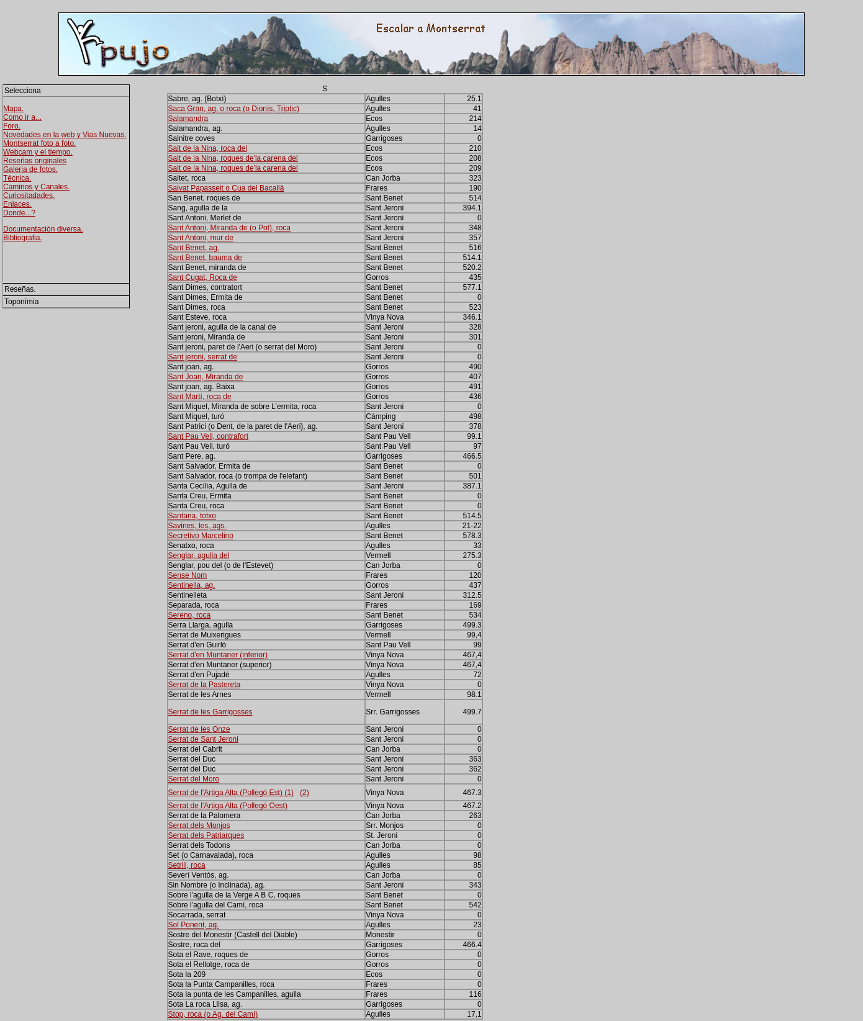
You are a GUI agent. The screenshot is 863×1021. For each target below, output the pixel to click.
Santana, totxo (192, 515)
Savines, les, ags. (197, 525)
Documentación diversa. (43, 229)
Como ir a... (22, 117)
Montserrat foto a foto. (39, 143)
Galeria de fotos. (30, 169)
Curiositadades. (29, 195)
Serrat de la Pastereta (204, 684)
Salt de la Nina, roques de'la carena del (233, 158)
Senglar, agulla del (199, 555)
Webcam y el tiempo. (38, 152)
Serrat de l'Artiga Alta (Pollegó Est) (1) (231, 792)
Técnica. (17, 178)
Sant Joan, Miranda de (205, 376)
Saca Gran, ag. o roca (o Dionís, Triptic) (233, 108)
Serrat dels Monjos (199, 825)
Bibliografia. (22, 237)
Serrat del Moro (194, 779)
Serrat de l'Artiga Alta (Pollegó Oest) (227, 805)
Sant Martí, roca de (200, 396)
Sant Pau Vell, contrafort (208, 436)
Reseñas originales (34, 160)
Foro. (11, 126)
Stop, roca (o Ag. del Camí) (213, 1014)
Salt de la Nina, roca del (207, 148)
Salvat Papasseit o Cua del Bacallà (226, 188)
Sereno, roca (189, 615)
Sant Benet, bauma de (205, 257)
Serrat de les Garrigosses (210, 712)
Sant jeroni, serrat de (202, 357)
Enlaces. (17, 204)
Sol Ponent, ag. (193, 924)
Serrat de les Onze (199, 729)
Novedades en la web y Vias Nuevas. (65, 134)
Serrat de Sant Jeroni (203, 739)
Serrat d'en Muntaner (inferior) (218, 654)
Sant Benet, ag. (194, 247)
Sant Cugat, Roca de (202, 277)
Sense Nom (187, 575)
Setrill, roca (187, 865)
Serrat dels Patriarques (206, 835)
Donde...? (19, 213)
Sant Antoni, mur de (200, 237)
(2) (304, 792)
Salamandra (188, 118)
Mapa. (13, 108)
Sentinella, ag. (191, 585)
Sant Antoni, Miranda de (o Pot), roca (229, 227)
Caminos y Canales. (36, 186)
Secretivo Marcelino (200, 535)
